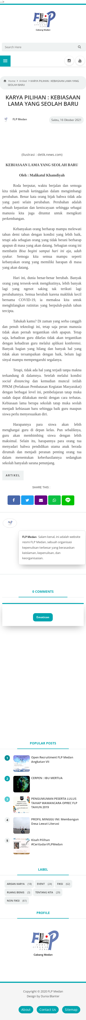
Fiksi (60, 884)
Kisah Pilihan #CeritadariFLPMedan (47, 842)
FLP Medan (29, 537)
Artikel (13, 475)
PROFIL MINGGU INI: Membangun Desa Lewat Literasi (55, 821)
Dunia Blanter (50, 996)
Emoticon (42, 617)
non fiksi (13, 900)
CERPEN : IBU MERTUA (47, 778)
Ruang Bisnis (15, 892)
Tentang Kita (44, 892)
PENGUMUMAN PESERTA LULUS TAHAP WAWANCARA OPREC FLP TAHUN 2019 (54, 802)
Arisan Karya (16, 884)
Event (41, 884)
